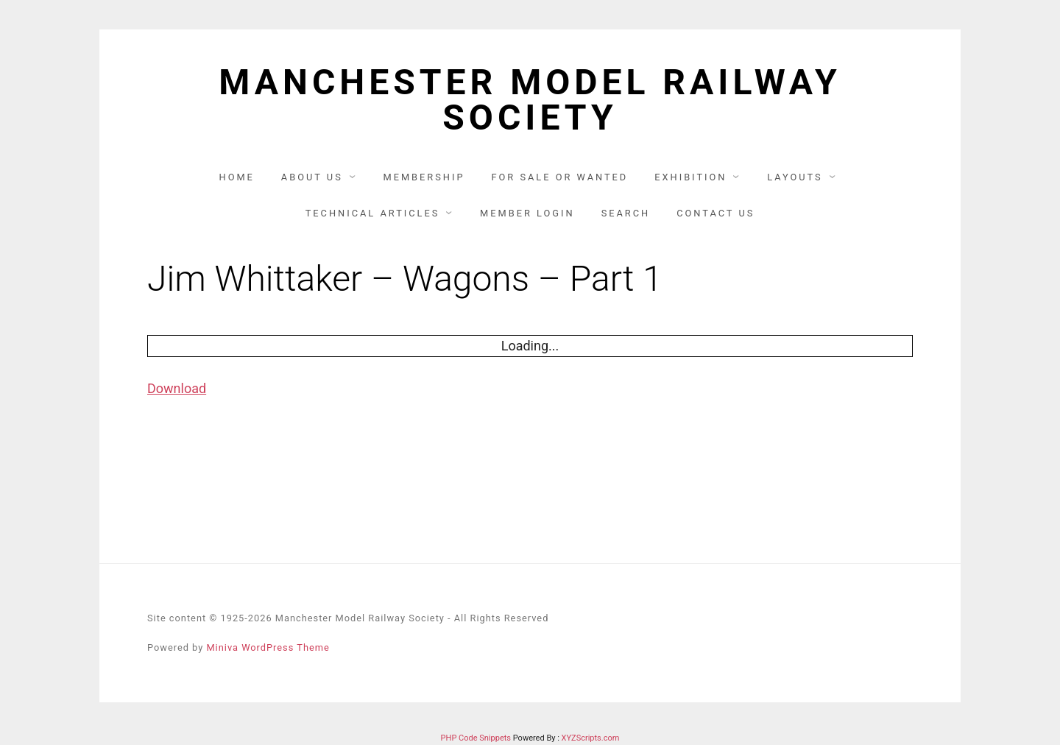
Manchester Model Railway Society (530, 100)
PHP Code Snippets (476, 738)
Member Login (527, 213)
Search (626, 213)
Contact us (715, 213)
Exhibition (690, 177)
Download (176, 388)
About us (312, 177)
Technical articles (372, 213)
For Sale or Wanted (559, 177)
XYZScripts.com (591, 738)
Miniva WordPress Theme (267, 647)
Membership (423, 177)
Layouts (795, 177)
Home (237, 177)
